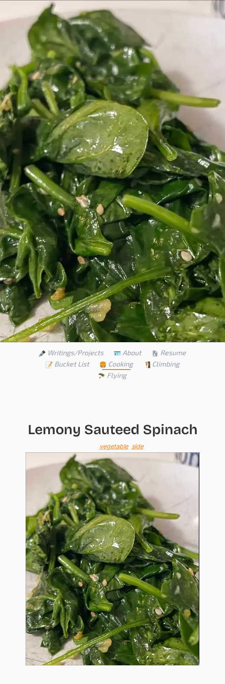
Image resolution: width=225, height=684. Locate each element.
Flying (112, 375)
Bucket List (67, 364)
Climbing (161, 364)
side (137, 446)
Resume (169, 352)
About (127, 352)
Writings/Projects (71, 352)
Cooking (116, 364)
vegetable (113, 446)
